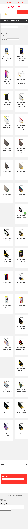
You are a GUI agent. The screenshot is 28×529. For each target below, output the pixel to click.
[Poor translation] (5, 504)
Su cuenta (9, 2)
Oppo (15, 27)
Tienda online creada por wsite (15, 495)
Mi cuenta (3, 471)
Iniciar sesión (21, 2)
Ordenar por (4, 39)
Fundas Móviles (8, 27)
